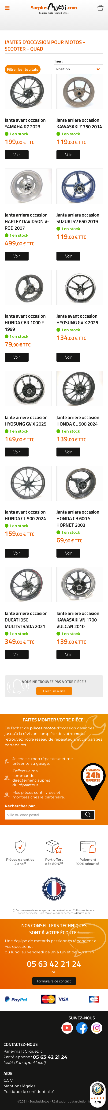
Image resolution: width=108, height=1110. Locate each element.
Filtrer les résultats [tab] (22, 69)
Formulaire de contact (54, 981)
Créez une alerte (54, 690)
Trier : (58, 61)
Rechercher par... (21, 806)
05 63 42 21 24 (54, 964)
